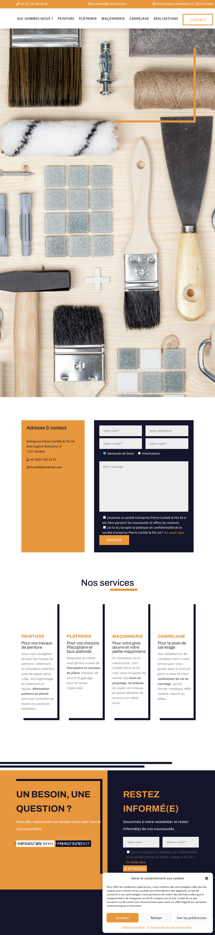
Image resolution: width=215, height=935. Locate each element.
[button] (207, 878)
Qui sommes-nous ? (35, 18)
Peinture (66, 18)
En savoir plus (174, 533)
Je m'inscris (137, 871)
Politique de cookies (133, 927)
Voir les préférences (191, 918)
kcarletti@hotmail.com (107, 4)
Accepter (122, 918)
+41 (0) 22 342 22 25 (32, 4)
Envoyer (114, 540)
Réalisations (166, 18)
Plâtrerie (88, 18)
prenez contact (43, 850)
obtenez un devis (39, 842)
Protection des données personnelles (169, 927)
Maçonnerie (113, 18)
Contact (198, 20)
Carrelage (139, 18)
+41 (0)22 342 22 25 (41, 459)
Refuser (156, 918)
